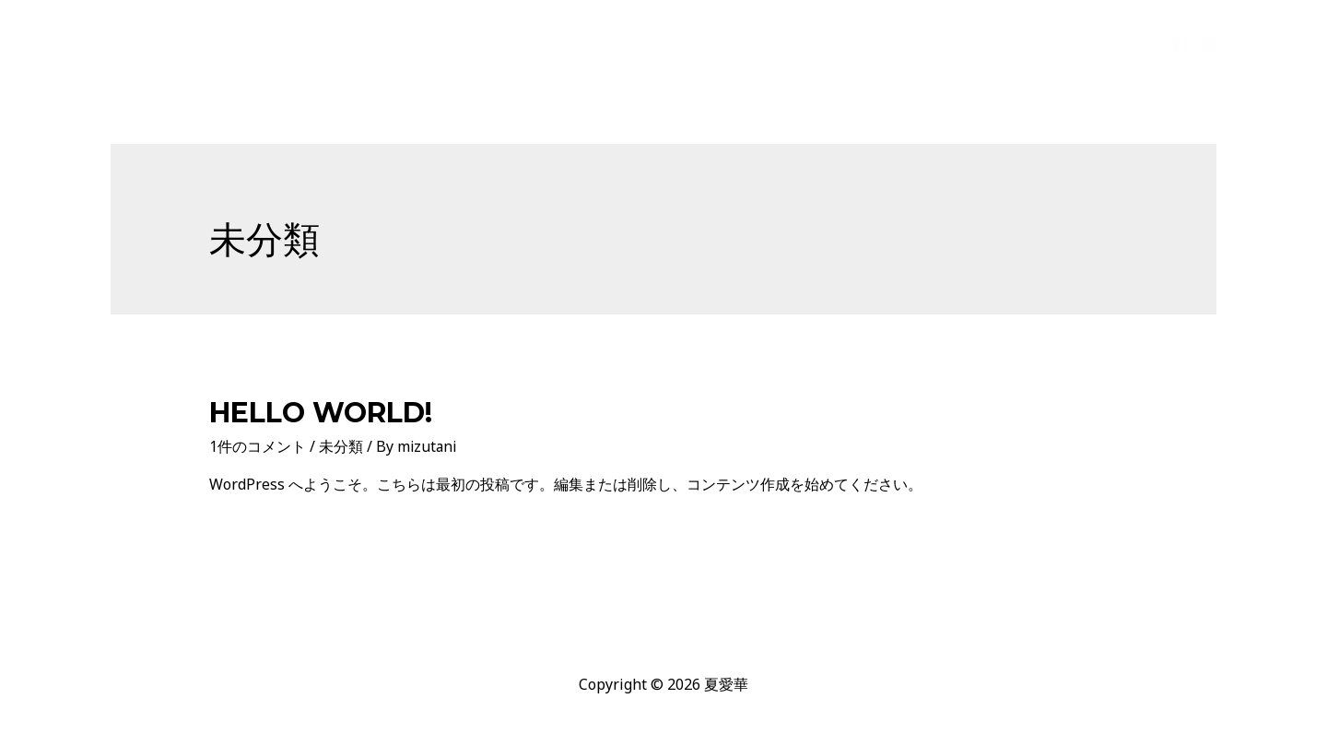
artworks (953, 42)
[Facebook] (1180, 43)
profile (869, 42)
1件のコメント (257, 446)
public (1035, 42)
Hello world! (320, 413)
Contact (1112, 42)
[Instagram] (1208, 43)
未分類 (341, 446)
